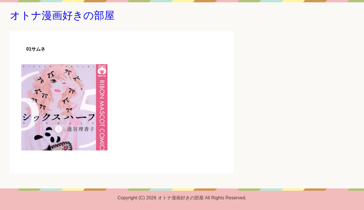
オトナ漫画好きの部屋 (62, 15)
